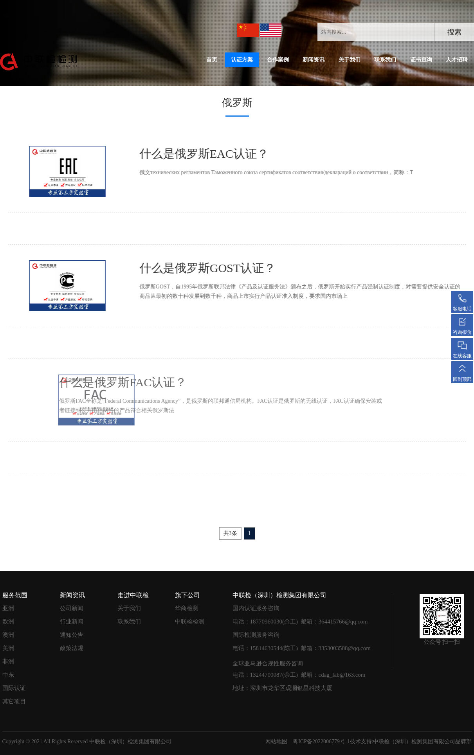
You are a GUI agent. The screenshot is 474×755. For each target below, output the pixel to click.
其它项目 (14, 701)
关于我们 (349, 60)
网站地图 (276, 741)
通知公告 (71, 635)
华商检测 (186, 608)
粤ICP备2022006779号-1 (321, 741)
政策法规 (71, 648)
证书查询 (421, 60)
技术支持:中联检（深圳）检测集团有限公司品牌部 (411, 741)
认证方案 (242, 60)
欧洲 (8, 621)
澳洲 (8, 635)
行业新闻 (71, 621)
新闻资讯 (313, 60)
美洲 (8, 648)
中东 (8, 675)
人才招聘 (457, 60)
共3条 (230, 533)
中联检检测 (189, 621)
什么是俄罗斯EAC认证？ (191, 153)
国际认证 (14, 688)
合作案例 (278, 60)
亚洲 (8, 608)
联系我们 (385, 60)
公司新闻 (71, 608)
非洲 (8, 661)
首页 (211, 60)
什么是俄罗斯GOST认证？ (194, 267)
